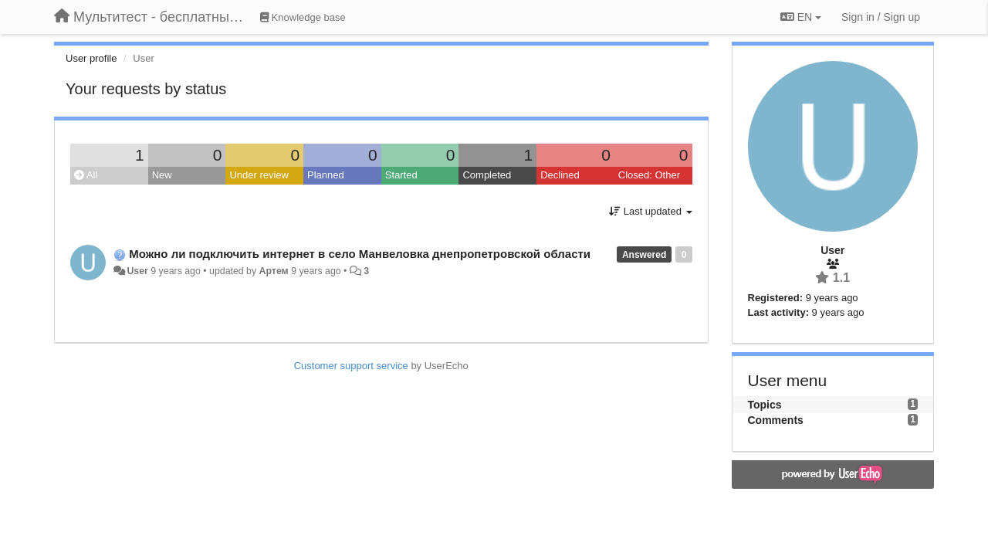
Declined (560, 175)
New (162, 175)
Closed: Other (649, 175)
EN (800, 17)
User (137, 271)
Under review (259, 175)
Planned (325, 175)
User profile (91, 58)
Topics (765, 404)
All (85, 175)
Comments (776, 420)
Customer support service (351, 365)
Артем (274, 271)
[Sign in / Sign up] (880, 17)
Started (401, 175)
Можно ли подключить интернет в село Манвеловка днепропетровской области (359, 253)
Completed (486, 175)
